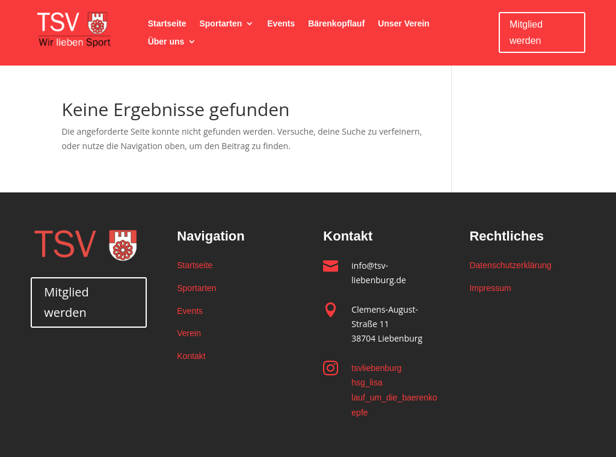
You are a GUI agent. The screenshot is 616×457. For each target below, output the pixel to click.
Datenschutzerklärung (510, 265)
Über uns (166, 41)
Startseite (167, 23)
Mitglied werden (526, 32)
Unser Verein (404, 23)
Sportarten (220, 23)
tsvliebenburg (376, 368)
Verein (189, 333)
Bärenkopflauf (336, 23)
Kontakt (191, 356)
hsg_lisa (366, 382)
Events (281, 23)
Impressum (490, 288)
